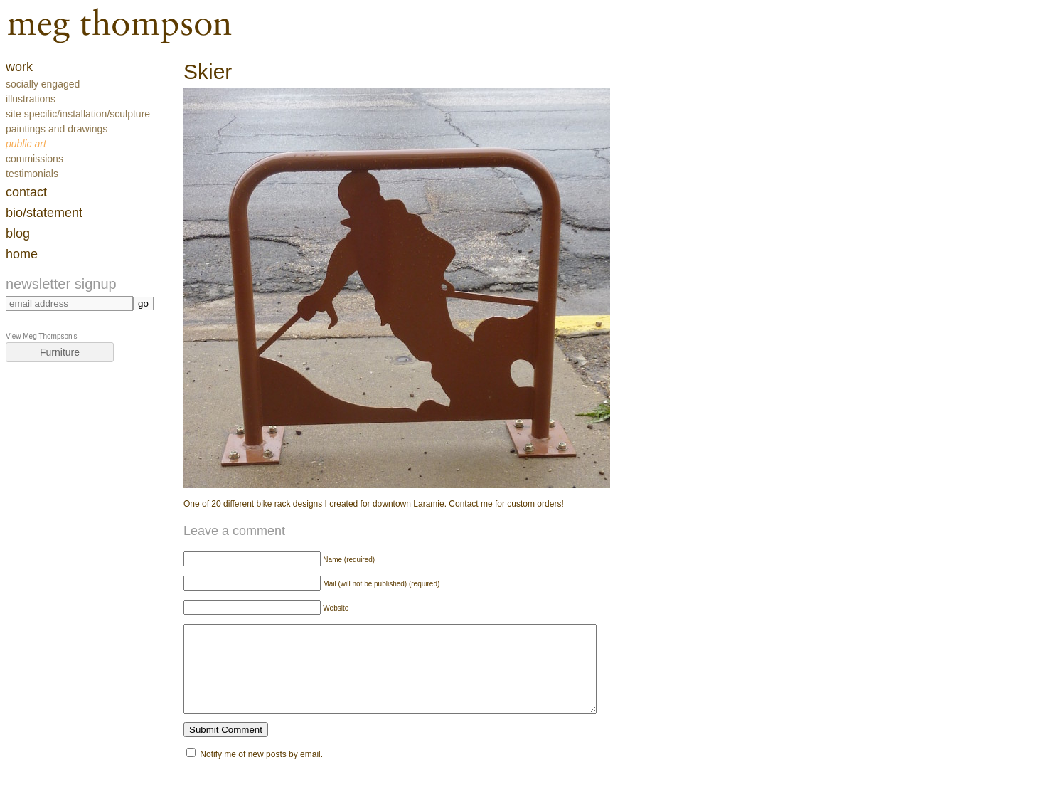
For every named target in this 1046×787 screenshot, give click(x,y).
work (19, 67)
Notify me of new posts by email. (261, 771)
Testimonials (32, 173)
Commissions (34, 158)
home (22, 254)
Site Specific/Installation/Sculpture (78, 114)
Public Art (26, 143)
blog (18, 233)
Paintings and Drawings (56, 128)
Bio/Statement (44, 213)
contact (26, 192)
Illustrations (30, 99)
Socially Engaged (43, 84)
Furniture (60, 352)
